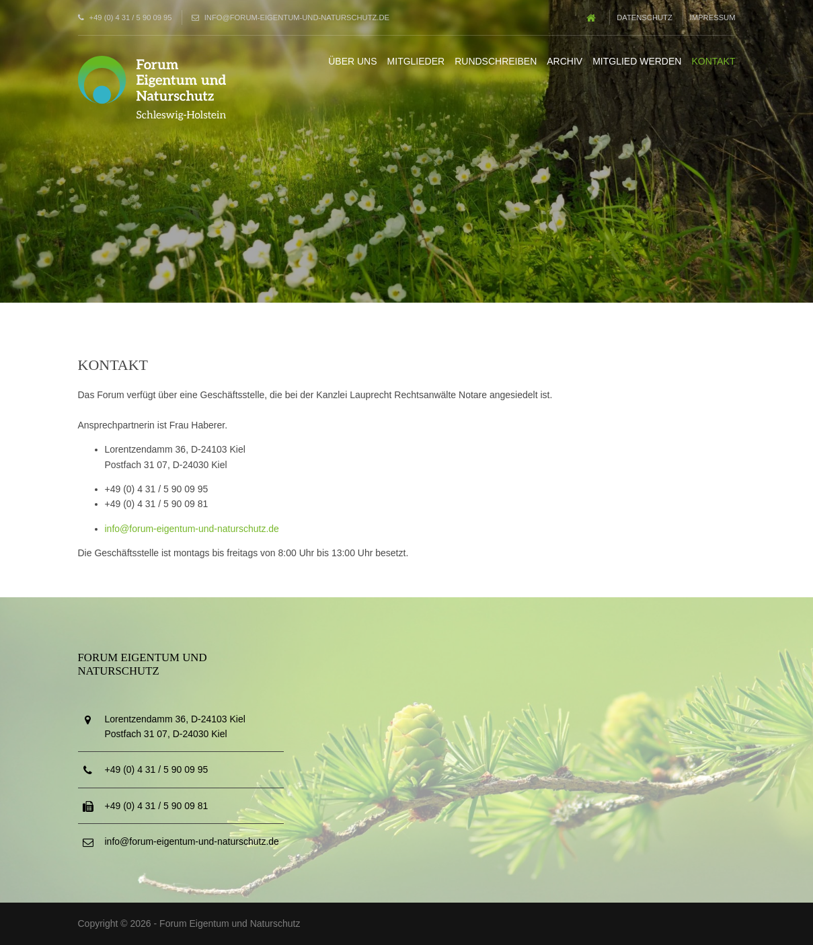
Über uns (352, 61)
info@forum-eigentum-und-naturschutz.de (296, 17)
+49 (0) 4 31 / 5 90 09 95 (130, 17)
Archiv (564, 61)
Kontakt (713, 61)
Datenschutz (644, 17)
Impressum (713, 17)
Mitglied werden (636, 61)
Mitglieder (416, 61)
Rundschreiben (496, 61)
